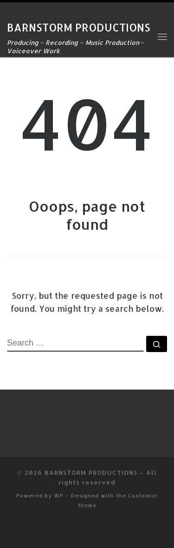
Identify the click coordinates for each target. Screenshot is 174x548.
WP (59, 495)
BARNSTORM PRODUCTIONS (91, 472)
